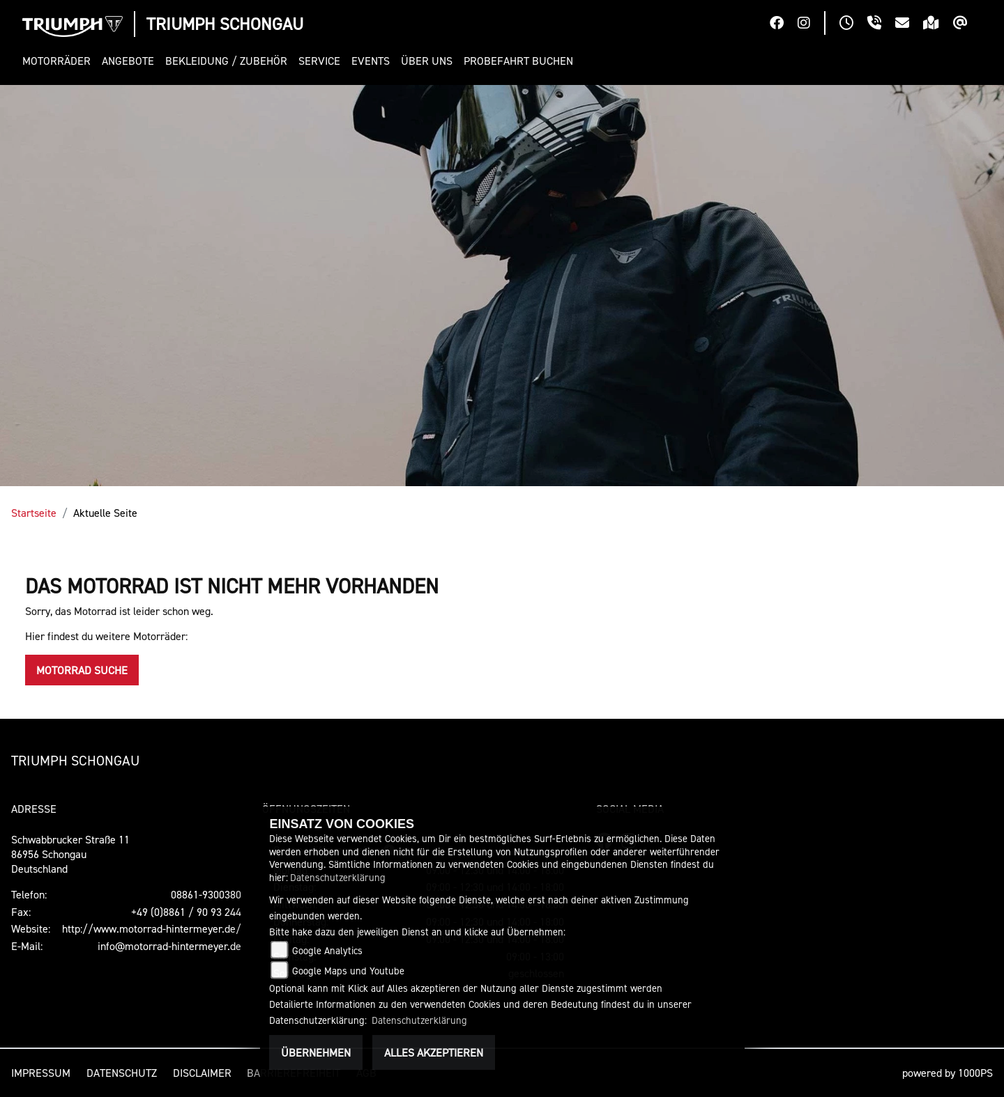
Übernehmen (316, 1052)
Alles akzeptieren (433, 1052)
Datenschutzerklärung (338, 877)
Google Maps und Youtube (348, 971)
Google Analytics (327, 950)
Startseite (33, 513)
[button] (59, 61)
